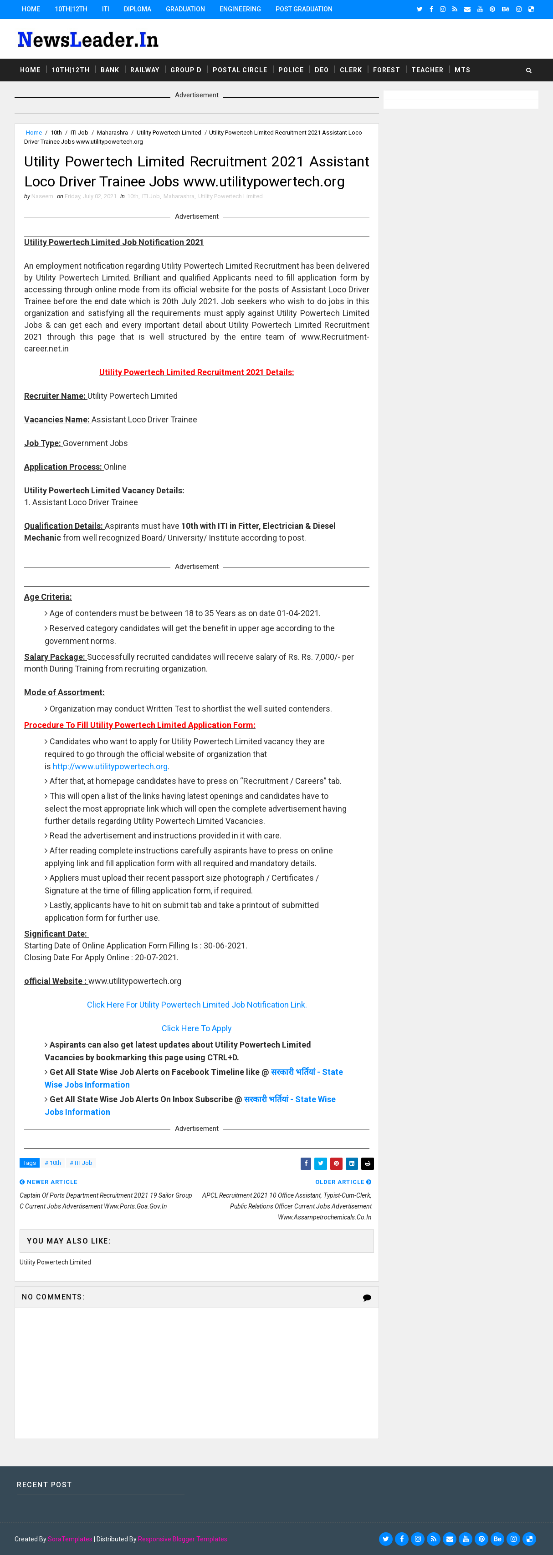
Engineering (240, 9)
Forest (386, 70)
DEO (322, 70)
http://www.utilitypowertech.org (110, 766)
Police (291, 70)
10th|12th (71, 9)
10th (56, 132)
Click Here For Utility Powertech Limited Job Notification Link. (197, 1004)
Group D (186, 70)
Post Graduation (304, 9)
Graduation (185, 9)
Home (31, 9)
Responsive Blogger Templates (182, 1539)
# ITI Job (81, 1162)
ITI (105, 9)
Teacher (427, 70)
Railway (144, 70)
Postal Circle (240, 70)
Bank (110, 70)
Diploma (137, 9)
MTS (463, 70)
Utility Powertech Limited (169, 132)
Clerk (351, 70)
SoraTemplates (70, 1539)
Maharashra (112, 132)
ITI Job (79, 132)
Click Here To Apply (197, 1028)
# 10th (53, 1162)
